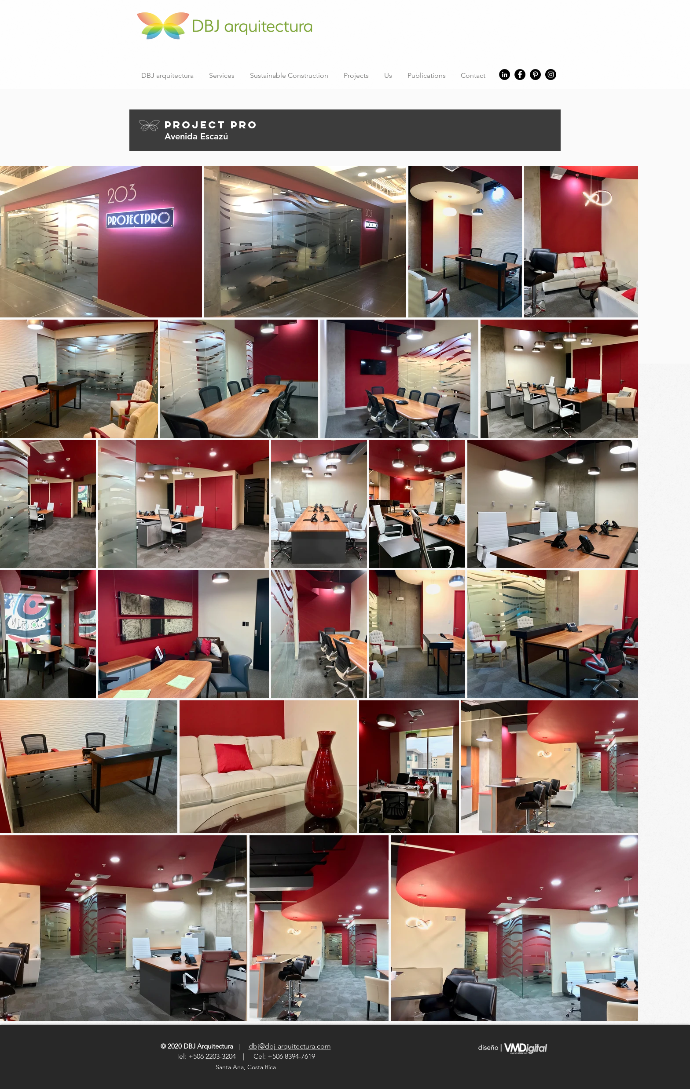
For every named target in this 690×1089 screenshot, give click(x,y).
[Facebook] (519, 74)
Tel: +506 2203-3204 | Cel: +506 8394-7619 (245, 1056)
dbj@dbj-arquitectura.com (290, 1046)
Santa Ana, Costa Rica (247, 1067)
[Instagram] (550, 74)
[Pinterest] (535, 74)
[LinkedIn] (504, 74)
